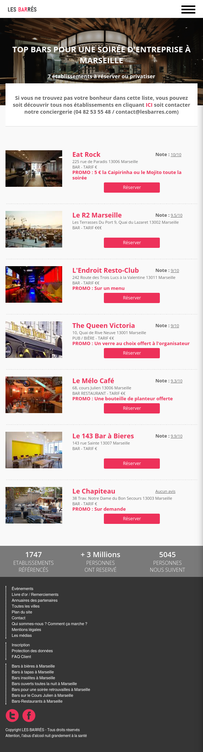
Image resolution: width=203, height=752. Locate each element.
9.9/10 (177, 436)
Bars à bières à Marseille (33, 666)
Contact (18, 618)
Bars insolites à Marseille (33, 678)
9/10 (175, 270)
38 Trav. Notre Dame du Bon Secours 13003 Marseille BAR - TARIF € (122, 503)
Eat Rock (86, 154)
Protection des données (32, 651)
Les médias (22, 636)
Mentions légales (26, 630)
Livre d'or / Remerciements (35, 595)
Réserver (132, 187)
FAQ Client (21, 657)
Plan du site (22, 612)
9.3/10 (177, 380)
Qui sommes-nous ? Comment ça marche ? (49, 624)
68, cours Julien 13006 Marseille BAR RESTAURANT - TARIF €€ (122, 393)
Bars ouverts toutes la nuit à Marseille (44, 684)
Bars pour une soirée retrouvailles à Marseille (51, 690)
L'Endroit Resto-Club (105, 270)
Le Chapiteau (94, 491)
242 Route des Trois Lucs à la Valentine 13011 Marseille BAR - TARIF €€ (124, 283)
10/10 (176, 154)
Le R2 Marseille (97, 215)
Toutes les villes (26, 606)
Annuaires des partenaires (34, 600)
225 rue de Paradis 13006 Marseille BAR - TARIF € (127, 170)
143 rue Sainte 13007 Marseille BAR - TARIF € (101, 448)
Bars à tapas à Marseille (33, 672)
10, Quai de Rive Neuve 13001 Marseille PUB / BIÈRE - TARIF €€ (131, 338)
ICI (149, 104)
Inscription (21, 645)
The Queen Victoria (103, 325)
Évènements (22, 589)
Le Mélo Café (93, 381)
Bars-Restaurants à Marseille (37, 701)
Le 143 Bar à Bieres (103, 436)
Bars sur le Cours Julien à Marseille (42, 696)
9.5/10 (177, 215)
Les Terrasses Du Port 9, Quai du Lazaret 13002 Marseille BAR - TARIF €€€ (125, 227)
